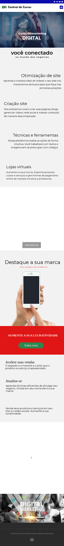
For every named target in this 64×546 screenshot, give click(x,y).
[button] (61, 7)
